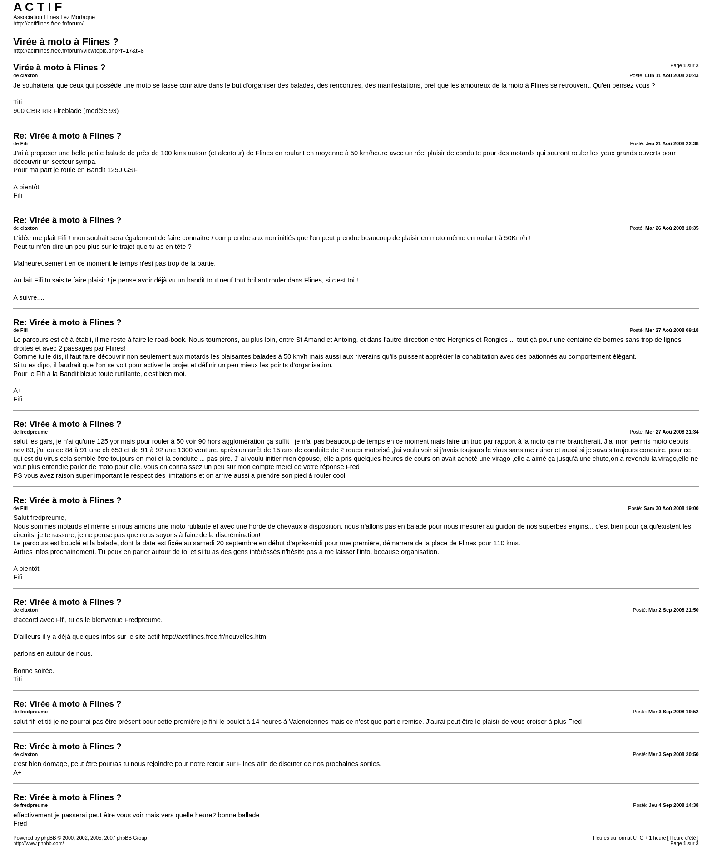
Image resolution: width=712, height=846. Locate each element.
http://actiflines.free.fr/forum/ (48, 23)
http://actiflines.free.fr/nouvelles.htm (214, 636)
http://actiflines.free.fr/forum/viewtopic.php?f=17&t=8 (78, 51)
